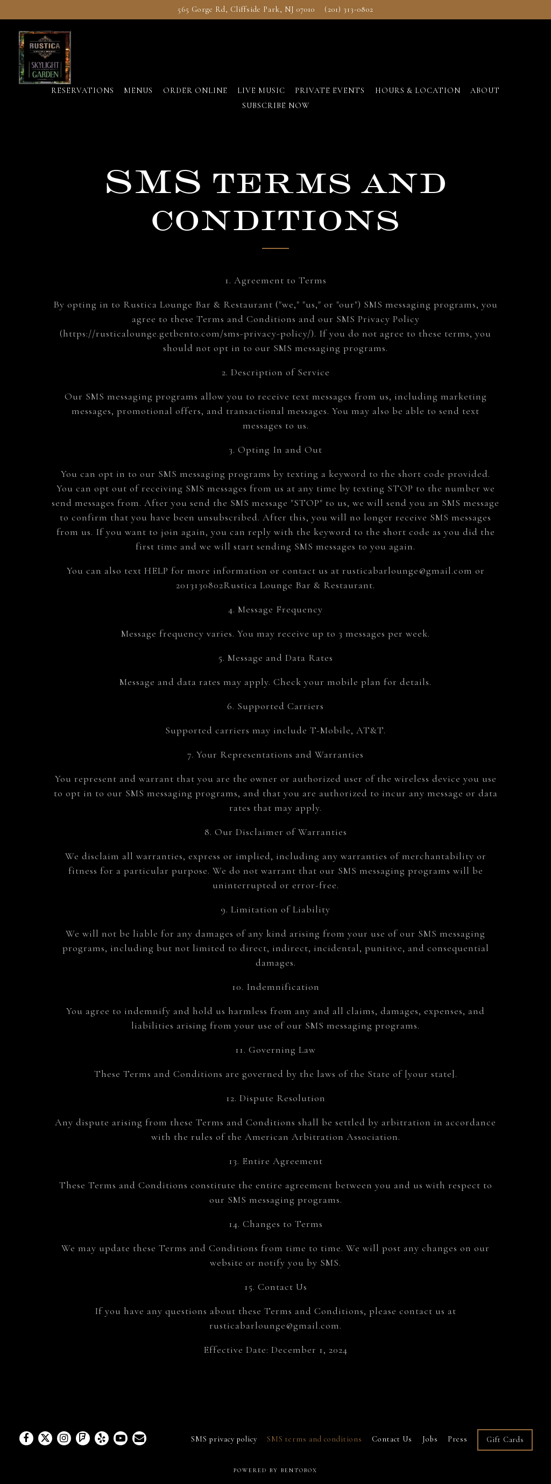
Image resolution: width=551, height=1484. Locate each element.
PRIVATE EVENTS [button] (330, 104)
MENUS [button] (138, 104)
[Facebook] (26, 1438)
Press (458, 1439)
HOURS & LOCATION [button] (418, 104)
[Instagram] (64, 1438)
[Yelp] (102, 1438)
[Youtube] (121, 1438)
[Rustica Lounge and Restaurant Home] (63, 62)
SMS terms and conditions (314, 1439)
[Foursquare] (83, 1438)
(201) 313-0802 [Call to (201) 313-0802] (348, 9)
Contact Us (392, 1439)
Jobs (430, 1439)
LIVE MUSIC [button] (261, 104)
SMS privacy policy (224, 1439)
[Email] (139, 1438)
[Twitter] (45, 1438)
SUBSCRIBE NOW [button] (275, 119)
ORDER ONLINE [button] (195, 104)
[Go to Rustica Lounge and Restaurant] (246, 10)
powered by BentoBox (275, 1470)
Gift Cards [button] (505, 1439)
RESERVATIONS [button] (82, 104)
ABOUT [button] (485, 104)
